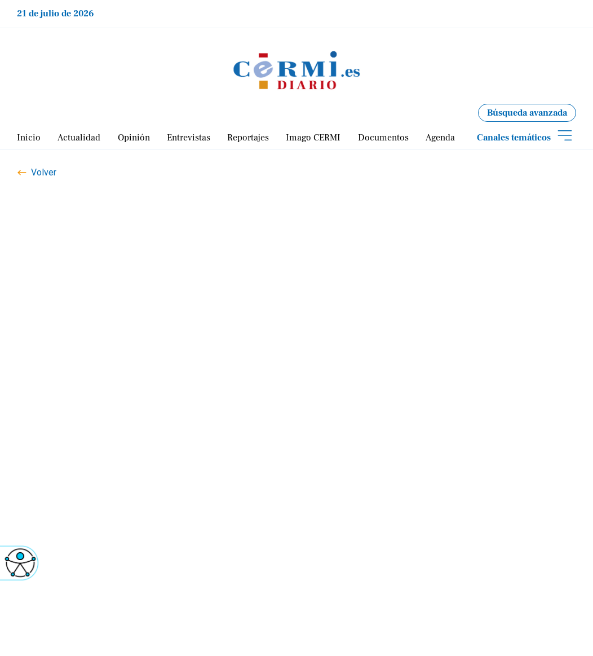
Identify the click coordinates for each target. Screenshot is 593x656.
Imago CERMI (313, 137)
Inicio (29, 137)
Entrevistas (188, 137)
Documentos (383, 137)
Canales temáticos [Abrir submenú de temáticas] (514, 137)
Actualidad (78, 137)
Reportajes (248, 137)
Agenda (440, 137)
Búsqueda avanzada (527, 112)
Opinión (134, 137)
